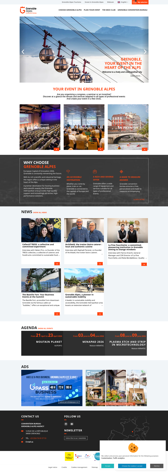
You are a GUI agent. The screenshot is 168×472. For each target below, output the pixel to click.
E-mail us (29, 441)
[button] (23, 50)
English (123, 2)
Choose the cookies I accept (132, 466)
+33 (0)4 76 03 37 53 (37, 438)
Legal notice (52, 467)
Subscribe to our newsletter (76, 438)
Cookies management (79, 467)
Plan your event (92, 10)
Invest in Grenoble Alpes (94, 2)
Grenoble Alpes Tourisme (71, 2)
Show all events (45, 328)
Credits (64, 467)
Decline (157, 466)
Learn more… (136, 76)
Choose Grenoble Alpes (70, 10)
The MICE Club (108, 10)
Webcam (110, 2)
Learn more (139, 199)
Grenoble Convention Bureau (132, 10)
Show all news (40, 212)
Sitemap (95, 467)
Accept (107, 466)
